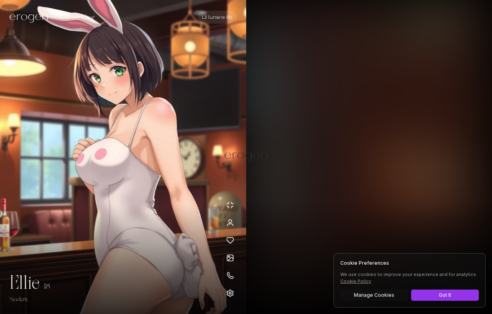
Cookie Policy (355, 281)
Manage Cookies (374, 295)
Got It (445, 295)
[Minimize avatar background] (230, 205)
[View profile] (230, 222)
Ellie (24, 283)
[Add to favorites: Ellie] (230, 240)
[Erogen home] (31, 18)
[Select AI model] (217, 17)
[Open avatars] (230, 258)
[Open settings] (230, 293)
